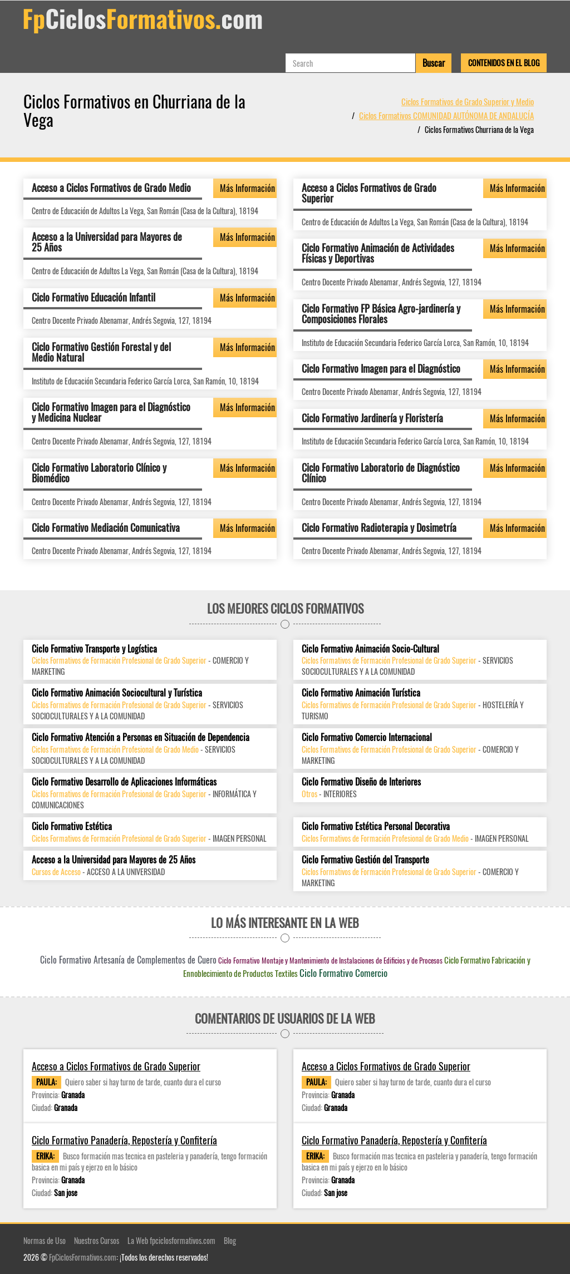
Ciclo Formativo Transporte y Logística (94, 649)
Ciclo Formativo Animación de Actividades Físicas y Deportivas (378, 253)
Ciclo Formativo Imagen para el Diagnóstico (381, 368)
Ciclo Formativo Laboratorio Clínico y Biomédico (99, 473)
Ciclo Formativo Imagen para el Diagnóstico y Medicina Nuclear (111, 412)
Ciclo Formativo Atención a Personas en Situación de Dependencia (140, 737)
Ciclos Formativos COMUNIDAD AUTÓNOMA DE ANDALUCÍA (446, 115)
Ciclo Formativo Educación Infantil (93, 297)
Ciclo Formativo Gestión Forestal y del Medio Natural (101, 352)
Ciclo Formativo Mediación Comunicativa (106, 527)
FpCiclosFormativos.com (82, 1257)
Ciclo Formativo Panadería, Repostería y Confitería (124, 1140)
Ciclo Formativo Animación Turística (361, 693)
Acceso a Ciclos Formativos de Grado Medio (111, 187)
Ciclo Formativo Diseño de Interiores (361, 782)
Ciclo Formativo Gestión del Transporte (365, 859)
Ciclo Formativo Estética (72, 826)
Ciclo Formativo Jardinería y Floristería (372, 418)
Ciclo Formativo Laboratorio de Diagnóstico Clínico (381, 473)
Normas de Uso (44, 1240)
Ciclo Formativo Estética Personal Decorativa (376, 826)
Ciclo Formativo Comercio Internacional (367, 737)
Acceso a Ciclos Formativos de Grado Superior (369, 193)
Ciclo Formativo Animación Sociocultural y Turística (117, 693)
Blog (230, 1240)
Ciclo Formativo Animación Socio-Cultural (370, 649)
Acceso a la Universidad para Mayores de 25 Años (107, 242)
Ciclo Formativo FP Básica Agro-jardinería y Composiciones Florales (381, 314)
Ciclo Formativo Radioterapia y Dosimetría (379, 527)
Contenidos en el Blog (503, 62)
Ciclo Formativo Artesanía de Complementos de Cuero (128, 959)
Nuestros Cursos (96, 1240)
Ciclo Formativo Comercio (343, 973)
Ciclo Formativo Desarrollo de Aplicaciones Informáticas (124, 782)
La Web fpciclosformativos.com (171, 1240)
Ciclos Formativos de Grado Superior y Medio (467, 101)
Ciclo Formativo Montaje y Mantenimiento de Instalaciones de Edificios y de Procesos (330, 960)
